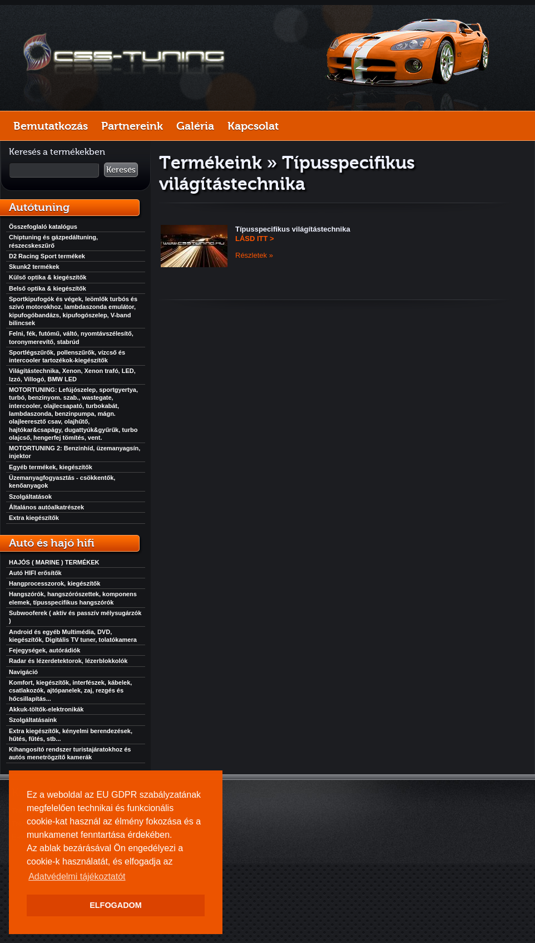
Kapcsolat (253, 125)
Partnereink (132, 125)
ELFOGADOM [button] (116, 905)
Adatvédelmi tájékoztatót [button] (76, 876)
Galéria (195, 125)
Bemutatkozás (50, 125)
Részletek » (254, 255)
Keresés (121, 170)
